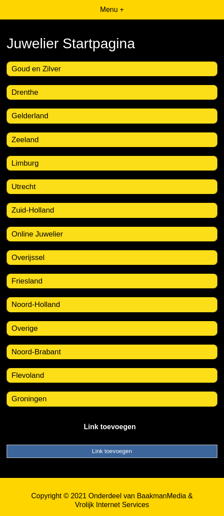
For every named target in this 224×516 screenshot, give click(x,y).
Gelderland (30, 116)
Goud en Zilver (36, 69)
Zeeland (25, 140)
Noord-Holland (36, 304)
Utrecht (24, 186)
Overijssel (28, 257)
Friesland (27, 281)
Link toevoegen (109, 427)
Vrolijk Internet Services (112, 504)
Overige (25, 328)
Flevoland (28, 375)
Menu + (112, 9)
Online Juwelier (37, 234)
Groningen (29, 399)
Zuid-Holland (33, 210)
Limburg (25, 163)
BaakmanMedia (161, 496)
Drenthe (25, 92)
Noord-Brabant (36, 352)
